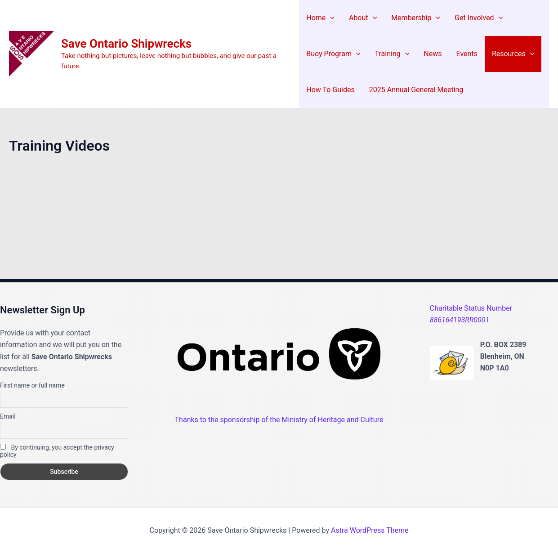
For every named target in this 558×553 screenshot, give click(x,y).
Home (320, 18)
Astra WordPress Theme (369, 530)
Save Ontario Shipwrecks (126, 43)
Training (392, 54)
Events (467, 53)
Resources (513, 54)
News (433, 53)
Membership (415, 18)
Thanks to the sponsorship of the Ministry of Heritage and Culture (279, 419)
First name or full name (32, 385)
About (363, 18)
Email (8, 416)
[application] (330, 18)
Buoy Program (333, 54)
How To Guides (330, 89)
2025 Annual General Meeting (416, 89)
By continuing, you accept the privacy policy (57, 451)
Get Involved (479, 18)
